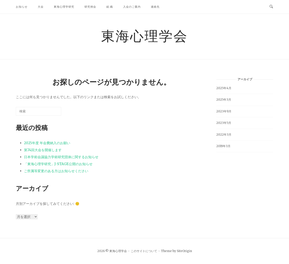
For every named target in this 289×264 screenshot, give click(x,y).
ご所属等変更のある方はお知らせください (56, 171)
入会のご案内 (132, 6)
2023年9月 (223, 111)
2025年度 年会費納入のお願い (47, 143)
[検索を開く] (271, 7)
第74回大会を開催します (43, 150)
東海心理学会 (144, 36)
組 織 (109, 6)
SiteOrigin (184, 251)
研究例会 (90, 6)
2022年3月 (223, 135)
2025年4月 (223, 88)
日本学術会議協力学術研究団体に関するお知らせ (61, 157)
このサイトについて (144, 251)
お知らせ (22, 6)
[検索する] (38, 111)
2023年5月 (223, 123)
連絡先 (155, 6)
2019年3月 (223, 146)
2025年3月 (223, 100)
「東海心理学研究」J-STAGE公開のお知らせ (58, 164)
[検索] (51, 113)
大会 (41, 6)
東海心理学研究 (64, 6)
